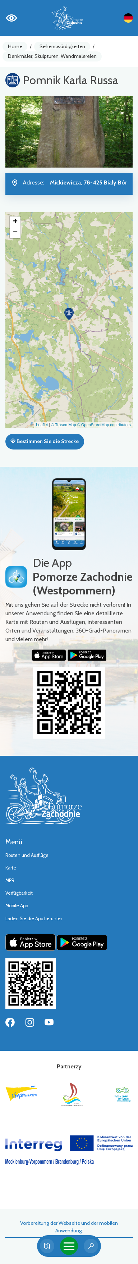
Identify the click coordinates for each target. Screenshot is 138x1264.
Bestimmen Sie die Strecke (44, 441)
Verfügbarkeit (19, 893)
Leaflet (42, 425)
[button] (69, 314)
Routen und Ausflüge (27, 855)
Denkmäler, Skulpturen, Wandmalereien (52, 56)
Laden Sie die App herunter (33, 918)
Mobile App (16, 905)
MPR (9, 880)
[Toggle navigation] (69, 1246)
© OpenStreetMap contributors (104, 425)
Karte (10, 868)
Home (15, 46)
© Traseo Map (63, 425)
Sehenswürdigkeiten (62, 46)
